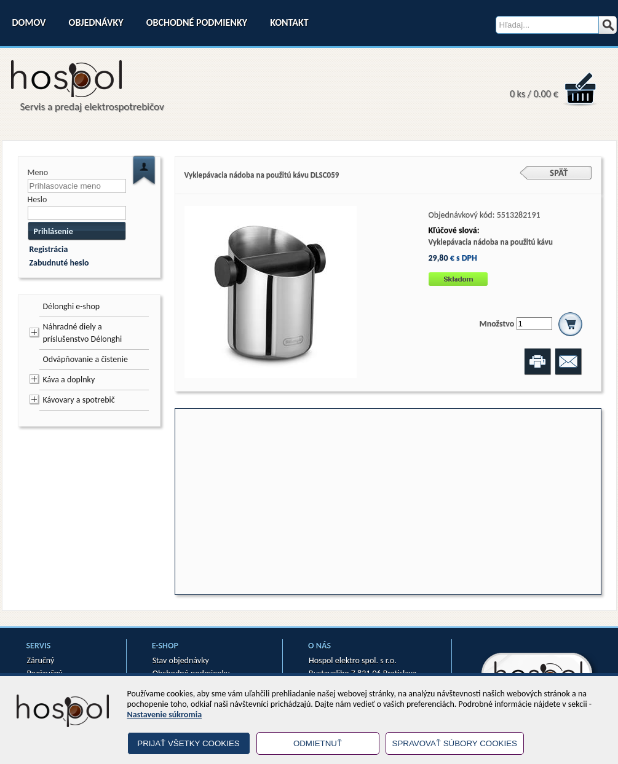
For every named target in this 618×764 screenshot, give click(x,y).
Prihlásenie (53, 231)
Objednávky (96, 22)
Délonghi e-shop (71, 306)
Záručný (41, 660)
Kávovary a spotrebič (79, 400)
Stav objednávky (181, 660)
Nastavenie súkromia (164, 714)
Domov (29, 22)
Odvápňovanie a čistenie (85, 359)
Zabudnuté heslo (59, 263)
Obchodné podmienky (196, 22)
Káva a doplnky (69, 379)
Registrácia (49, 249)
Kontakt (289, 22)
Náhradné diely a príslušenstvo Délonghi (82, 332)
